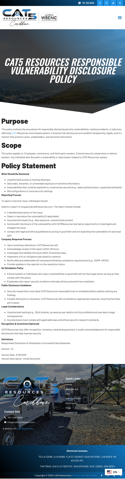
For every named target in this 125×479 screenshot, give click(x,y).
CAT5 (14, 133)
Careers (92, 475)
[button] (119, 18)
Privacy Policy (79, 475)
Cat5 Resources (24, 429)
